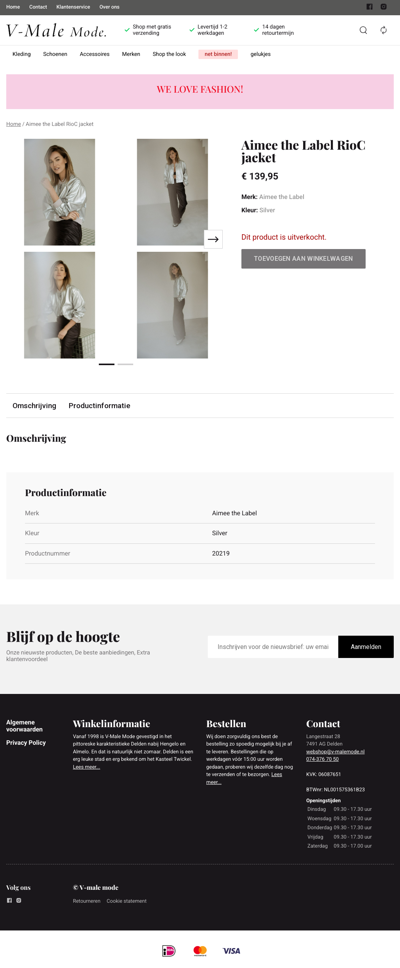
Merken (131, 54)
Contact (38, 7)
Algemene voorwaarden (24, 726)
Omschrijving (34, 405)
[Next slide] (213, 239)
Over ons (110, 7)
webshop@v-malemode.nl (335, 752)
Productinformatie (99, 405)
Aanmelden (366, 647)
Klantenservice (73, 7)
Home (13, 7)
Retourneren (86, 901)
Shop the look (169, 54)
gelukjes (260, 54)
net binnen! (218, 54)
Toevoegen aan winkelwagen (303, 258)
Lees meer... (86, 767)
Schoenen (55, 54)
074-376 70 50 (322, 759)
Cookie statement (126, 901)
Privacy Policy (26, 742)
